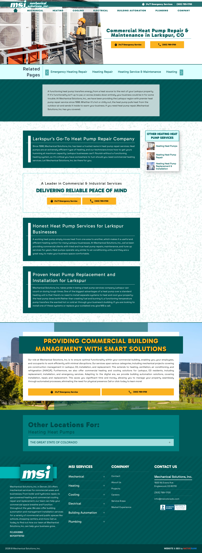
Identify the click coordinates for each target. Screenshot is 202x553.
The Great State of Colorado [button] (53, 442)
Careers (115, 494)
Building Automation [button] (131, 10)
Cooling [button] (78, 10)
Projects (115, 488)
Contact (115, 476)
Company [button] (184, 10)
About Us (116, 482)
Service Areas (118, 500)
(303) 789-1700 (162, 492)
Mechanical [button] (35, 10)
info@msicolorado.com (166, 498)
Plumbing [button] (162, 10)
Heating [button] (58, 10)
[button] (157, 4)
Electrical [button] (100, 10)
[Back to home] (29, 4)
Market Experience (121, 507)
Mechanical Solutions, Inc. (173, 477)
